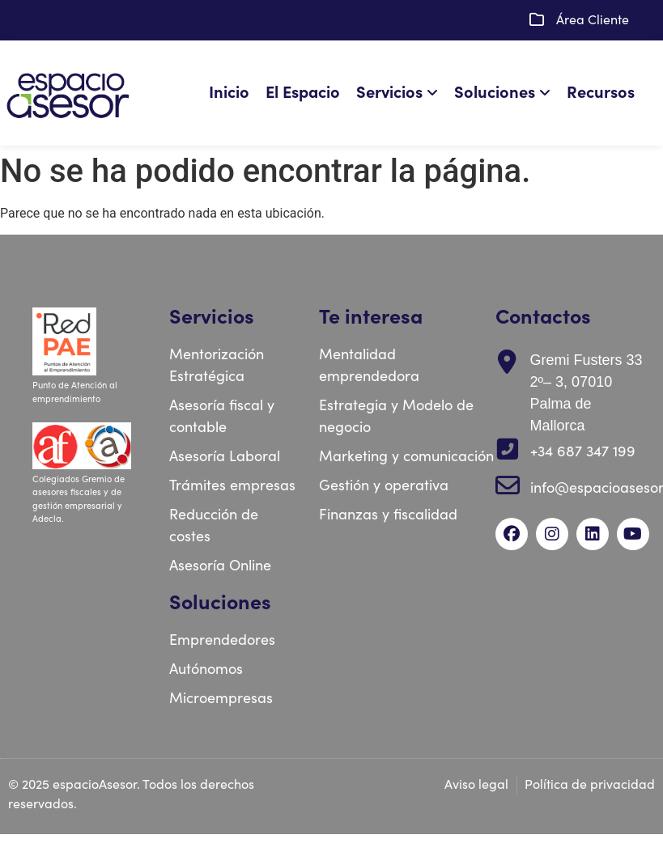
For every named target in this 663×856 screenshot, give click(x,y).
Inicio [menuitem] (229, 92)
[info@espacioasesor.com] (507, 485)
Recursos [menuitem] (601, 92)
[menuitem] (401, 93)
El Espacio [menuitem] (303, 92)
